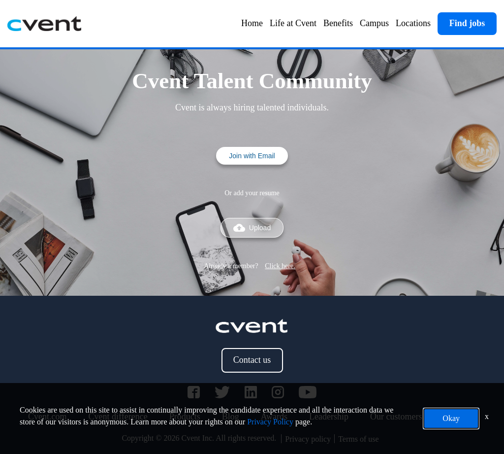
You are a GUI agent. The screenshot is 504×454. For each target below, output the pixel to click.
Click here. (280, 266)
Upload (252, 228)
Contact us (252, 360)
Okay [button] (451, 418)
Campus (374, 23)
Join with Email (252, 156)
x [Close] (487, 416)
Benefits (338, 23)
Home (252, 23)
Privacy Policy (270, 422)
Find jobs (467, 23)
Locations (413, 23)
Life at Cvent (293, 23)
